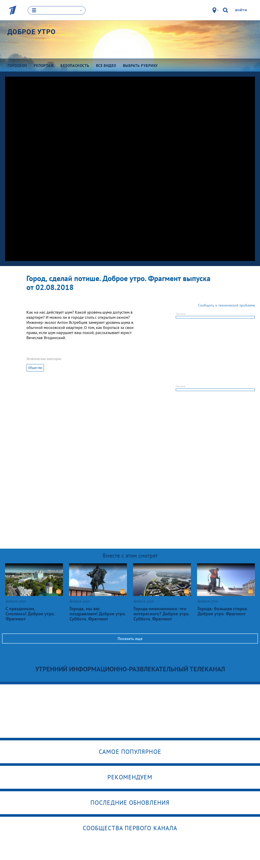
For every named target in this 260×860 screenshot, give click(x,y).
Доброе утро (31, 32)
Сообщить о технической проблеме (226, 305)
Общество (35, 368)
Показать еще (130, 638)
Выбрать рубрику (140, 65)
